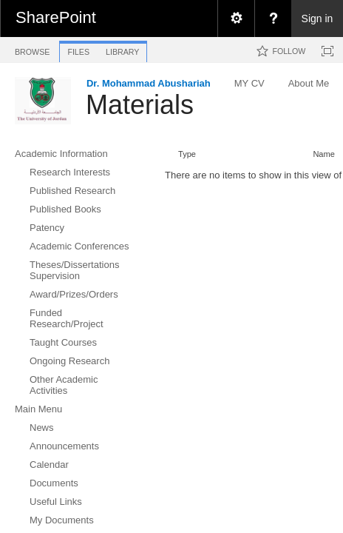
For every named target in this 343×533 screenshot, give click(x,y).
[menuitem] (235, 18)
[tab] (32, 49)
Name (323, 154)
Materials (140, 105)
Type (187, 154)
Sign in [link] (317, 18)
